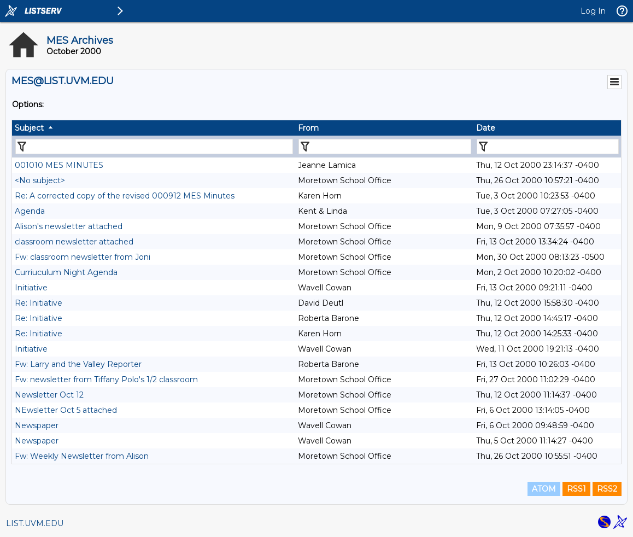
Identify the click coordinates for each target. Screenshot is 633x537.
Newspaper (36, 425)
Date (485, 128)
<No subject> (40, 180)
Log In (593, 11)
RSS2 (607, 489)
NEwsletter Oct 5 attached (66, 410)
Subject (29, 128)
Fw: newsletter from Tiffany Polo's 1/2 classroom (106, 379)
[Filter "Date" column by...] (548, 146)
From (308, 128)
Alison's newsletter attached (68, 226)
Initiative (31, 288)
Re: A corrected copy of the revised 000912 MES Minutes (125, 196)
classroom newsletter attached (74, 242)
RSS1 (576, 489)
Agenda (30, 211)
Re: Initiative (38, 303)
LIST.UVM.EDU (34, 523)
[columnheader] (153, 128)
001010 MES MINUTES (59, 165)
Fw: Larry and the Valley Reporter (78, 364)
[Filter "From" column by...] (384, 146)
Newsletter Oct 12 (49, 395)
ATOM (544, 489)
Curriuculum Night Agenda (66, 272)
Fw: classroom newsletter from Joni (82, 257)
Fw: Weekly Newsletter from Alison (82, 456)
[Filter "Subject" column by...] (154, 146)
